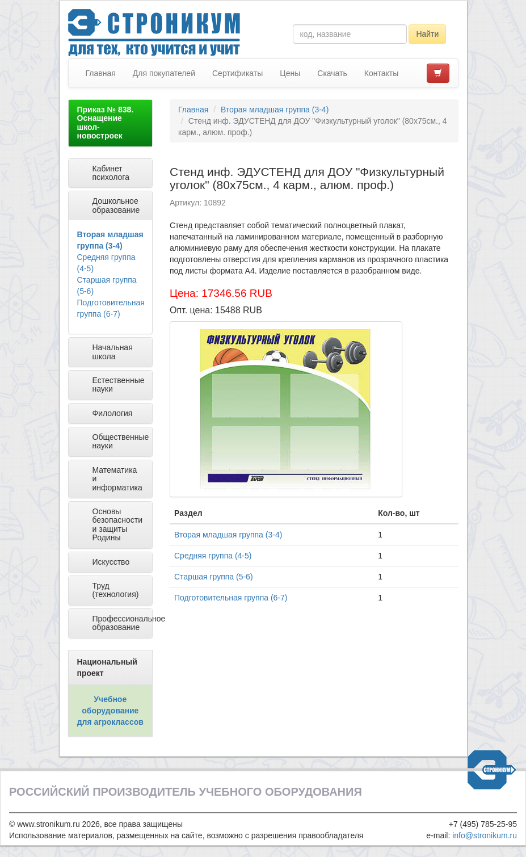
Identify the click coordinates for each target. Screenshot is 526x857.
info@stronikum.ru (484, 835)
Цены (290, 73)
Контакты (381, 73)
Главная (101, 73)
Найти (427, 34)
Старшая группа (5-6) (213, 576)
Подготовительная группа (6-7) (230, 597)
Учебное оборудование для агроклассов (110, 710)
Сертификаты (237, 73)
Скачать (332, 73)
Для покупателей (164, 73)
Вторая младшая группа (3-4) (275, 109)
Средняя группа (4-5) (212, 555)
